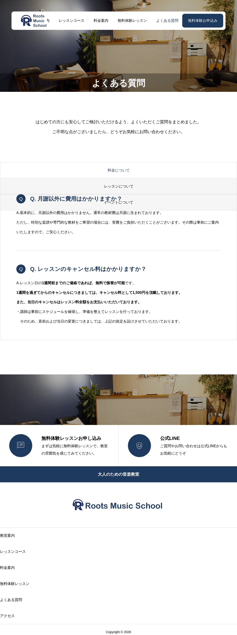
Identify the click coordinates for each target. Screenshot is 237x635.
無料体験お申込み (202, 20)
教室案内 (7, 535)
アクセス (7, 616)
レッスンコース (71, 20)
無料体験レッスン (132, 20)
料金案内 (101, 20)
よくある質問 (167, 20)
